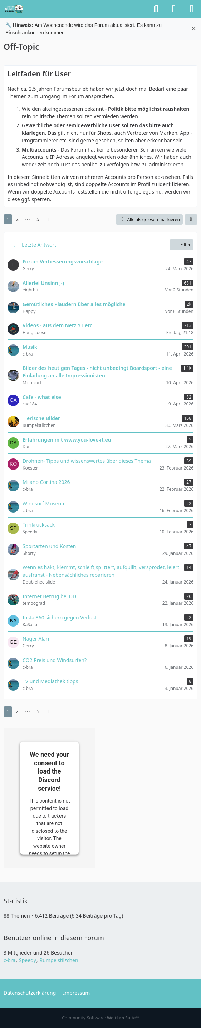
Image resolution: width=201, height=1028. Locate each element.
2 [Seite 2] (17, 219)
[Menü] (192, 9)
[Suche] (156, 9)
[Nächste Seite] (49, 219)
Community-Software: (100, 1018)
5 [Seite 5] (37, 219)
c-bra (9, 960)
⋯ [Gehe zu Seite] (27, 219)
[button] (191, 219)
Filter (181, 245)
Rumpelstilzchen (59, 960)
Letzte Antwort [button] (39, 244)
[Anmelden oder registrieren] (174, 9)
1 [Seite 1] (7, 219)
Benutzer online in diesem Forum (54, 937)
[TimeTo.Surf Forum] (14, 9)
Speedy (27, 960)
